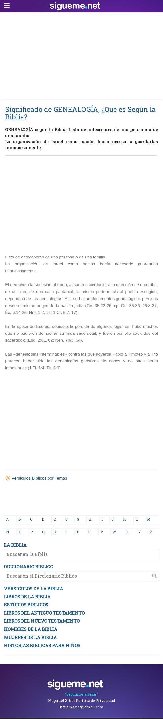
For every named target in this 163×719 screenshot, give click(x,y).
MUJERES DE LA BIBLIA (30, 637)
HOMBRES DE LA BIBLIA (30, 629)
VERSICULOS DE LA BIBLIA (33, 588)
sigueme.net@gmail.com (81, 707)
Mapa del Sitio (61, 700)
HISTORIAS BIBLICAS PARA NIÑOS (42, 645)
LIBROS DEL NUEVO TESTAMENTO (42, 621)
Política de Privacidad (95, 700)
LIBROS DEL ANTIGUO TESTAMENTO (44, 613)
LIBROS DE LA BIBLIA (27, 597)
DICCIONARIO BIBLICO (28, 567)
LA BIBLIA (15, 545)
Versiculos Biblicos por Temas (39, 478)
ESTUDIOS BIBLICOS (26, 605)
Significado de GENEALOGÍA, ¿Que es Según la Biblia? (80, 113)
